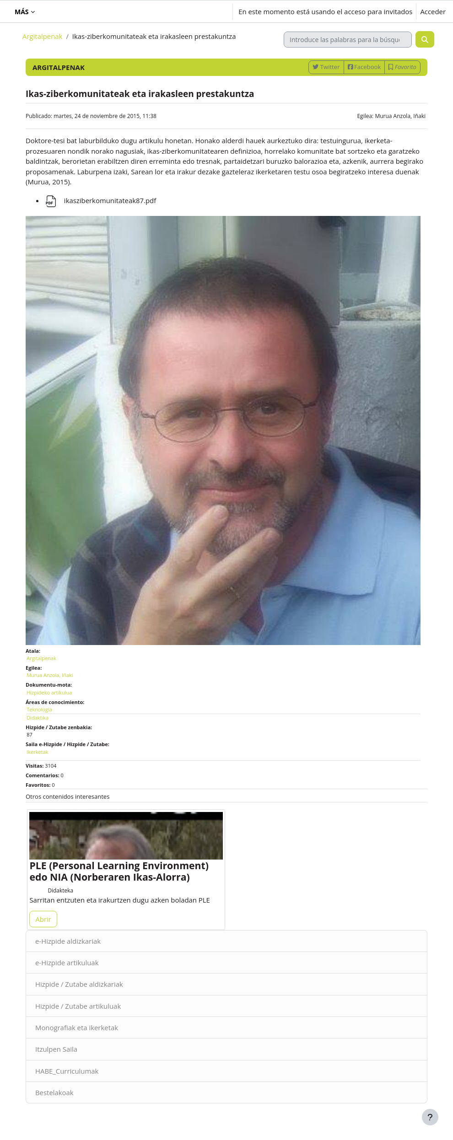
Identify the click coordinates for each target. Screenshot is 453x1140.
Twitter (326, 67)
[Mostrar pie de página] (430, 1117)
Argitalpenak (42, 36)
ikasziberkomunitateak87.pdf (100, 200)
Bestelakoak (54, 1092)
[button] (174, 11)
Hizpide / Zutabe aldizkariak (79, 984)
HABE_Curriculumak (66, 1070)
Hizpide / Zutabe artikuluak (78, 1006)
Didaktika (38, 717)
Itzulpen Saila (56, 1049)
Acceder (433, 11)
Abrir (43, 919)
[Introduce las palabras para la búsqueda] (348, 40)
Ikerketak (37, 751)
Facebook (364, 67)
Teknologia (39, 709)
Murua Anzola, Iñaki (400, 116)
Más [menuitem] (22, 11)
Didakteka (60, 890)
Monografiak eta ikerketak (76, 1027)
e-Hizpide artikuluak (66, 962)
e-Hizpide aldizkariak (68, 941)
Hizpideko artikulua (49, 692)
